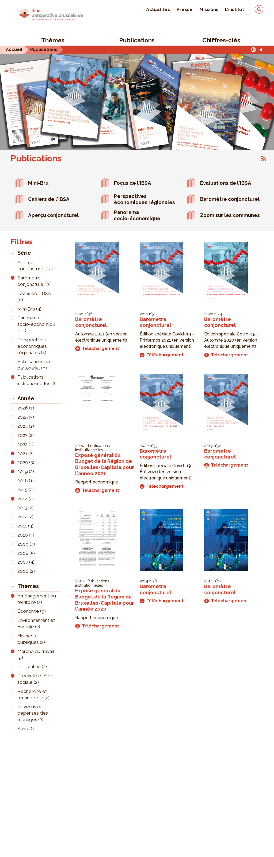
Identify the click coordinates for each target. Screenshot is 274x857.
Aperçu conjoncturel (53, 215)
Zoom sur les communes (230, 215)
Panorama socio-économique (137, 215)
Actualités (158, 9)
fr (253, 49)
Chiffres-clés (221, 40)
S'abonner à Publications (263, 158)
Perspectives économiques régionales (144, 199)
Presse (185, 9)
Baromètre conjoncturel (230, 199)
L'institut (234, 9)
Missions (208, 9)
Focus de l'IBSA (132, 183)
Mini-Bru (38, 183)
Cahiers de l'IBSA (49, 199)
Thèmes (52, 40)
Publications (137, 40)
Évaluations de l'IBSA (225, 183)
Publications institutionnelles (92, 447)
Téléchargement (97, 348)
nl (260, 49)
